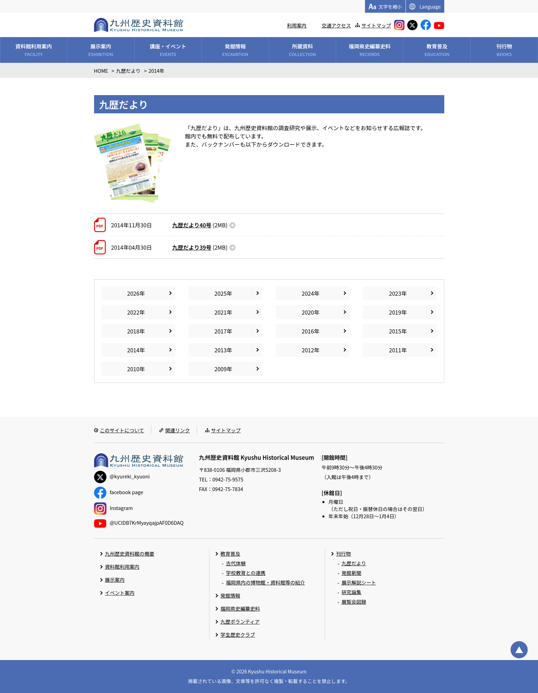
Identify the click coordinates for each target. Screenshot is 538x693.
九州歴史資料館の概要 (129, 553)
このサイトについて (122, 430)
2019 (395, 312)
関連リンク (177, 430)
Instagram (113, 507)
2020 (308, 312)
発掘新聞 (352, 572)
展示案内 (115, 579)
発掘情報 (230, 595)
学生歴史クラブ (237, 634)
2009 (221, 369)
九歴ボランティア (240, 621)
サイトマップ (376, 25)
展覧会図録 (354, 601)
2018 (133, 331)
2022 (133, 312)
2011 (395, 350)
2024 (308, 293)
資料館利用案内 (122, 566)
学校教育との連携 (245, 572)
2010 (133, 369)
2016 (308, 331)
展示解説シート (359, 582)
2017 (221, 331)
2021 (221, 312)
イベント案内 (120, 592)
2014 (133, 350)
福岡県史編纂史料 (240, 608)
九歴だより (354, 563)
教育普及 (230, 553)
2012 (308, 350)
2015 (395, 331)
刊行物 (343, 553)
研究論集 (352, 591)
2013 (221, 350)
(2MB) (200, 225)
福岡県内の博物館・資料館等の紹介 (265, 582)
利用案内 (297, 25)
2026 (133, 293)
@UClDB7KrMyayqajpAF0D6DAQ (139, 522)
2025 (221, 293)
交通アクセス (336, 25)
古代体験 (236, 563)
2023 (395, 293)
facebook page (118, 492)
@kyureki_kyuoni (122, 476)
